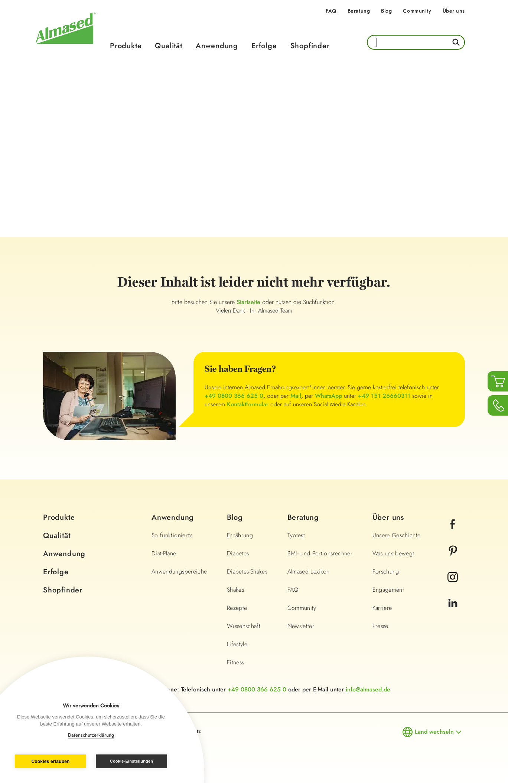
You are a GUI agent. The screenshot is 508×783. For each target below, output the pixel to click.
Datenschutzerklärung (91, 735)
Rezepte (237, 608)
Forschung (385, 571)
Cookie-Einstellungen (131, 761)
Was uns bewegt (393, 553)
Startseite (249, 302)
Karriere (382, 608)
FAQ (331, 10)
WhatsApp (328, 396)
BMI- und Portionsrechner (319, 553)
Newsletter (301, 626)
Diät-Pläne (164, 553)
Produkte (125, 45)
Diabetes (238, 553)
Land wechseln (434, 731)
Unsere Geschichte (396, 535)
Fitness (235, 662)
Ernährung (240, 535)
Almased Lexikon (308, 571)
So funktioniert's (172, 535)
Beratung (359, 10)
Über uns (454, 10)
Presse (380, 626)
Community (417, 10)
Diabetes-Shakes (247, 571)
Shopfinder (310, 45)
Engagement (388, 589)
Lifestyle (237, 644)
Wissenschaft (243, 626)
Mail (295, 396)
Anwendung (217, 45)
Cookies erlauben (50, 761)
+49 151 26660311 (384, 396)
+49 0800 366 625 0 (234, 396)
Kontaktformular (247, 404)
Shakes (235, 589)
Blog (386, 10)
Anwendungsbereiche (179, 571)
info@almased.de (368, 689)
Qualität (168, 45)
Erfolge (264, 45)
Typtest (296, 535)
